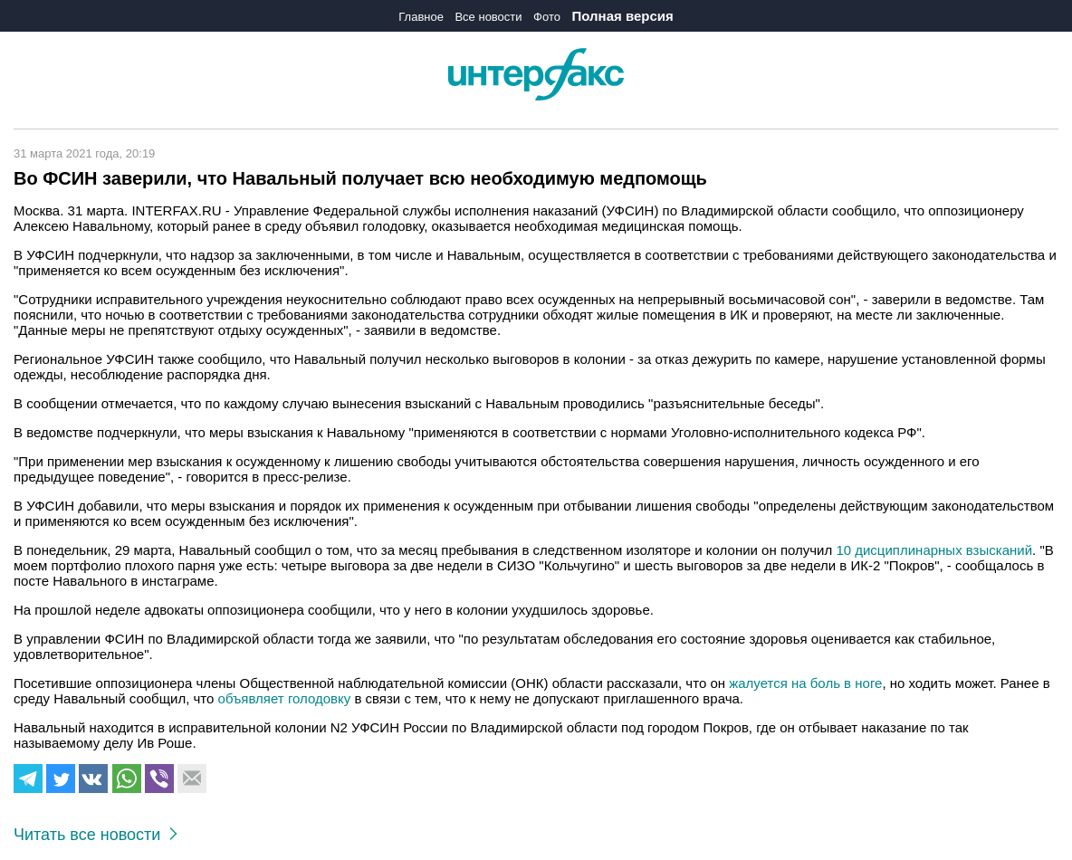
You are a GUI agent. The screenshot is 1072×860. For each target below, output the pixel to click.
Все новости (488, 17)
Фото (546, 17)
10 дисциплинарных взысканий (934, 550)
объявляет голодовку (284, 698)
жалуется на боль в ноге (805, 683)
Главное (421, 17)
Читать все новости (95, 835)
